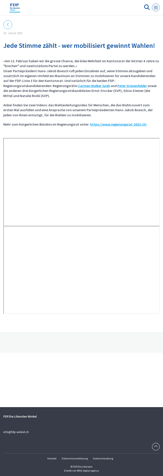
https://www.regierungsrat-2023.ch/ (118, 124)
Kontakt (51, 458)
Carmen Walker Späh (94, 86)
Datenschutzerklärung (75, 458)
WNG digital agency (88, 470)
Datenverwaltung (103, 458)
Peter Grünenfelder (132, 86)
